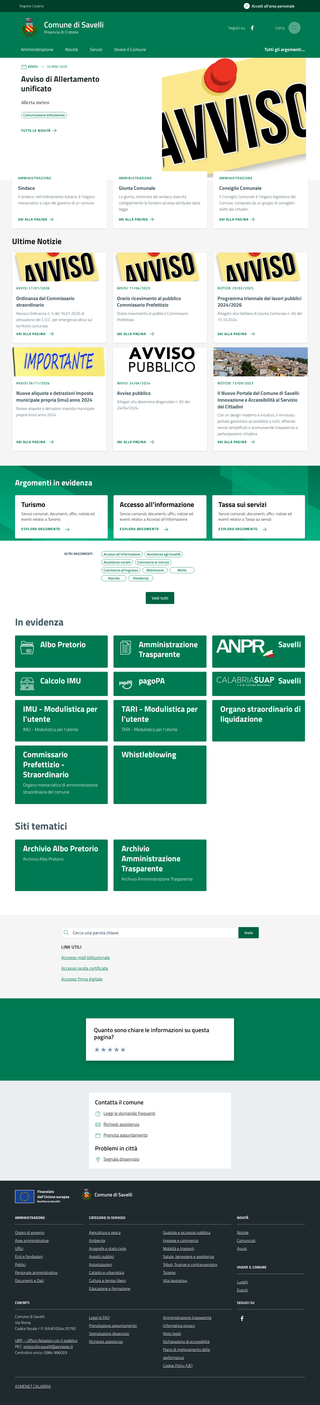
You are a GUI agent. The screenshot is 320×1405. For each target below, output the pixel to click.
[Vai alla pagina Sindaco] (36, 217)
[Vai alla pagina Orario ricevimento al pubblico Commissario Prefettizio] (134, 332)
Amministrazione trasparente (187, 1317)
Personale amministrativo (36, 1272)
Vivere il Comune (130, 49)
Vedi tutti (160, 598)
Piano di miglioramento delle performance (186, 1353)
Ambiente (97, 1240)
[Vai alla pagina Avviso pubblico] (134, 440)
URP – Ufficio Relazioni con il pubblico (46, 1340)
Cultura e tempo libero (107, 1280)
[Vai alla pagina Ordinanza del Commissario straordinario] (34, 332)
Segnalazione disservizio (109, 1333)
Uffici (19, 1248)
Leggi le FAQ (99, 1317)
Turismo (169, 1272)
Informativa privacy (179, 1325)
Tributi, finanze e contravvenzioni (190, 1264)
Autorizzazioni (100, 1264)
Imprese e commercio (180, 1240)
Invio (248, 933)
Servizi (96, 49)
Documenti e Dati (29, 1280)
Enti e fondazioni (29, 1256)
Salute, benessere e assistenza (188, 1256)
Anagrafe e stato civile (107, 1248)
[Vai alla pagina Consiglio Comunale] (237, 217)
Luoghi (242, 1282)
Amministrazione (37, 49)
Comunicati (246, 1240)
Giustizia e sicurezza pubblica (186, 1232)
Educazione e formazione (109, 1288)
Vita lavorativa (175, 1280)
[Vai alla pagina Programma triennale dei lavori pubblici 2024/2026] (235, 332)
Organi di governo (29, 1232)
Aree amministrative (32, 1240)
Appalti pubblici (101, 1256)
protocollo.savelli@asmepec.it (48, 1346)
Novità (71, 49)
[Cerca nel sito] (294, 28)
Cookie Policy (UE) (177, 1365)
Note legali (172, 1333)
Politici (20, 1264)
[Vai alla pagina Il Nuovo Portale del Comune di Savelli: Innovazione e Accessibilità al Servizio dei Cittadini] (235, 440)
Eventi (242, 1290)
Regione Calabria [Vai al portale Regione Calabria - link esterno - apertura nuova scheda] (32, 6)
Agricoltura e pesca (104, 1232)
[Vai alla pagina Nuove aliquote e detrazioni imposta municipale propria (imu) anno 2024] (34, 440)
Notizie (242, 1232)
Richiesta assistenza (106, 1341)
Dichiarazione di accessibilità (186, 1341)
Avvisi (242, 1248)
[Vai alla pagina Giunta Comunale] (137, 217)
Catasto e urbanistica (106, 1272)
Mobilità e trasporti (178, 1248)
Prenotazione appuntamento (113, 1325)
